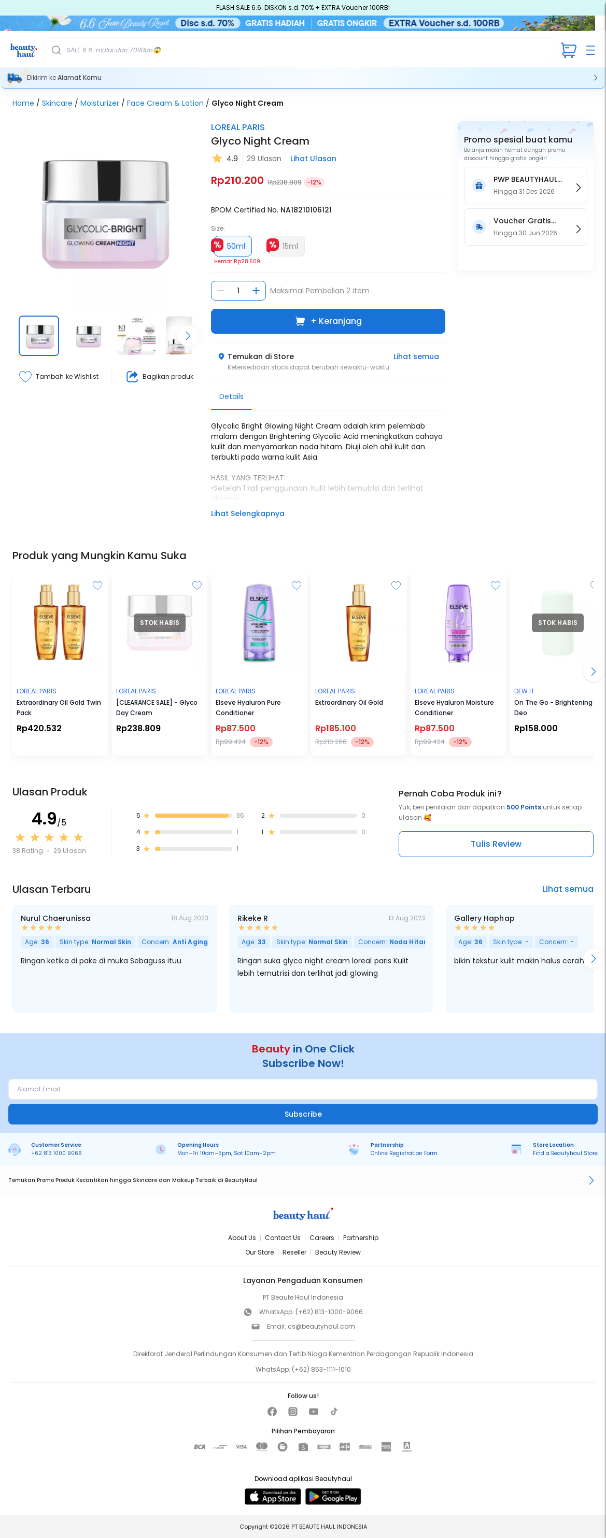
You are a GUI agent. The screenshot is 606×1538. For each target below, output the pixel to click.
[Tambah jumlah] (256, 290)
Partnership (360, 1237)
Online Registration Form (404, 1153)
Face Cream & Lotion (165, 103)
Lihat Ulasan (313, 158)
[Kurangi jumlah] (221, 290)
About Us (242, 1237)
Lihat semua (416, 356)
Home (23, 103)
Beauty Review (338, 1252)
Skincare (57, 103)
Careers (321, 1237)
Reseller (294, 1252)
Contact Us (283, 1237)
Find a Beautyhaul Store (565, 1153)
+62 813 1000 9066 (56, 1153)
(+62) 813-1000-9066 (329, 1311)
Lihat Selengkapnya (248, 513)
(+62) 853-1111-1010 (321, 1369)
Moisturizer (99, 103)
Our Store (259, 1252)
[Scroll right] (188, 335)
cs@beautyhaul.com (321, 1326)
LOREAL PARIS (238, 127)
